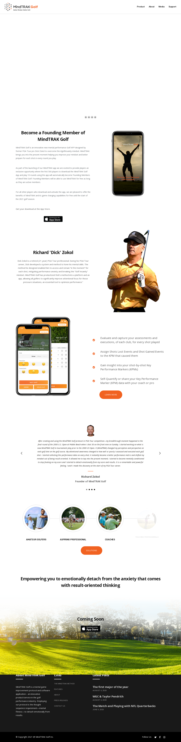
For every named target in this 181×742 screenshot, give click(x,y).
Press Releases (61, 700)
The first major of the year (111, 687)
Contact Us (59, 706)
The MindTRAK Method (64, 683)
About (57, 695)
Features (58, 689)
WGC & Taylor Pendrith (108, 696)
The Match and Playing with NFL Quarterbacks (124, 706)
